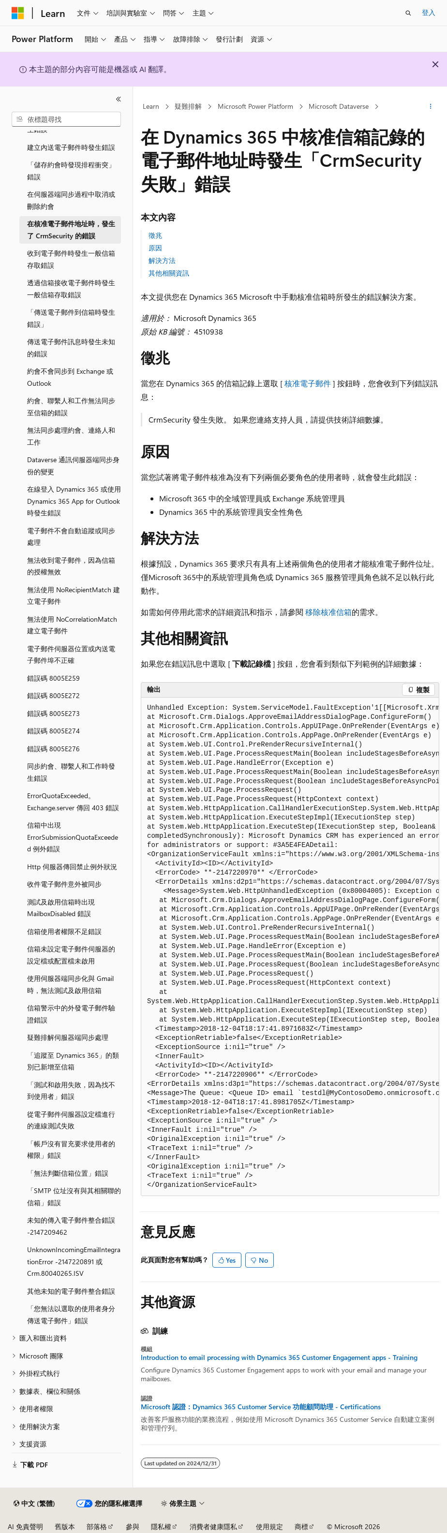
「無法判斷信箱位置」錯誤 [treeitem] (67, 1173)
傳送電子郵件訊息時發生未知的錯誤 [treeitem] (71, 347)
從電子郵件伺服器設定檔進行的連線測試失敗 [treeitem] (71, 1120)
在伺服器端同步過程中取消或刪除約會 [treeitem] (71, 200)
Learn (151, 106)
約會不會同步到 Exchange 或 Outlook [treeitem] (70, 377)
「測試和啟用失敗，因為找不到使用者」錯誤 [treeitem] (71, 1090)
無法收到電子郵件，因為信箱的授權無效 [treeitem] (71, 566)
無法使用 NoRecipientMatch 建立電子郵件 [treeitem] (73, 595)
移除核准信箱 (328, 612)
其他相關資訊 (169, 272)
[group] (290, 947)
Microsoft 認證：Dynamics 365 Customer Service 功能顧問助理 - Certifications (261, 1406)
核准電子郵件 (307, 383)
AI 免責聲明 (25, 1526)
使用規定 (269, 1526)
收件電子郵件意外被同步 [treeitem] (64, 884)
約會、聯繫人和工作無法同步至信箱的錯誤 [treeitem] (71, 406)
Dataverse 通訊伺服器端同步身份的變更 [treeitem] (73, 465)
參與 (132, 1526)
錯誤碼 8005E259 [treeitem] (53, 678)
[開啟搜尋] (408, 13)
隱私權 (161, 1526)
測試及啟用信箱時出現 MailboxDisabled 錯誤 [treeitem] (61, 908)
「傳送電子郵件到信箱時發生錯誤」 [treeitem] (71, 318)
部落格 (97, 1526)
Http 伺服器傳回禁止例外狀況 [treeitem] (72, 866)
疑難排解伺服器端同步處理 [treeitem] (67, 1037)
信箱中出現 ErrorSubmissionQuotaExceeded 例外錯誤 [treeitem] (72, 836)
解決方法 (162, 260)
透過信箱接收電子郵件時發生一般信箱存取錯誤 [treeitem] (71, 288)
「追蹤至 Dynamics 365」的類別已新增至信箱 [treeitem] (73, 1061)
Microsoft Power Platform (255, 106)
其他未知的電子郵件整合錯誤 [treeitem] (71, 1291)
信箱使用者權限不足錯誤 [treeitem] (64, 931)
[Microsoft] (18, 13)
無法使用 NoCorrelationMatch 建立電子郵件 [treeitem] (72, 625)
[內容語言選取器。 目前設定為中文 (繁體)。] (34, 1503)
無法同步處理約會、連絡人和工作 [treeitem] (71, 436)
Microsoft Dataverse (339, 106)
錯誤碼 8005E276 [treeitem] (53, 748)
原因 (155, 247)
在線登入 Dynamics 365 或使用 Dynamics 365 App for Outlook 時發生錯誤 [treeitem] (74, 500)
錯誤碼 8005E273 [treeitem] (53, 713)
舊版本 (65, 1526)
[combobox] (66, 119)
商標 (301, 1526)
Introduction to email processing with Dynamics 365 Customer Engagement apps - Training (279, 1357)
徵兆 (155, 235)
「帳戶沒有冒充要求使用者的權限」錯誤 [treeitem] (71, 1149)
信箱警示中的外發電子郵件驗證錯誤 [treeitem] (71, 1013)
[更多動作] (430, 107)
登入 (428, 12)
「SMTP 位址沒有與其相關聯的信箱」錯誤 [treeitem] (74, 1196)
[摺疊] (118, 99)
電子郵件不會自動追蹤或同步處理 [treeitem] (71, 536)
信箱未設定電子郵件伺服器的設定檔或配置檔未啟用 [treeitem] (71, 954)
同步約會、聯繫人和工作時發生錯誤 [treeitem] (71, 772)
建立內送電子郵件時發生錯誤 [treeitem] (71, 147)
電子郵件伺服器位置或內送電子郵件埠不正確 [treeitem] (71, 654)
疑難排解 (188, 106)
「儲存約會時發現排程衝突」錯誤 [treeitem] (71, 170)
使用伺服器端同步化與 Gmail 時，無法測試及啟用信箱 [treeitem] (70, 984)
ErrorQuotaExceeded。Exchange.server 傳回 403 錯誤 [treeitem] (73, 801)
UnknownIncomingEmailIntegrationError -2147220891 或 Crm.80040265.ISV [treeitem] (73, 1261)
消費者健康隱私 (213, 1526)
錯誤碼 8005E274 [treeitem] (53, 730)
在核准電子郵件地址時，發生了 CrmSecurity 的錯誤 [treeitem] (71, 229)
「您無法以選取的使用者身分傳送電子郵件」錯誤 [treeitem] (71, 1314)
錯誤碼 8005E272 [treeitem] (53, 695)
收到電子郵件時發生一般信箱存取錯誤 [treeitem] (71, 259)
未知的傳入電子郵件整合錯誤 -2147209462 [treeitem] (71, 1226)
